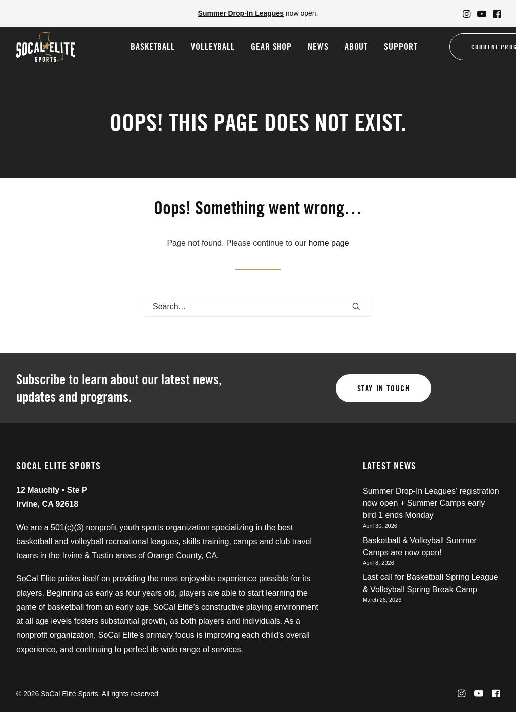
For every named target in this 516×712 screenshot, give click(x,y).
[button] (466, 13)
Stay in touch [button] (383, 388)
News (318, 46)
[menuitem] (466, 13)
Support (400, 46)
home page (329, 243)
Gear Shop (271, 46)
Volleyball (213, 46)
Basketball (153, 46)
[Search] (258, 307)
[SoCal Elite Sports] (45, 47)
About (356, 46)
